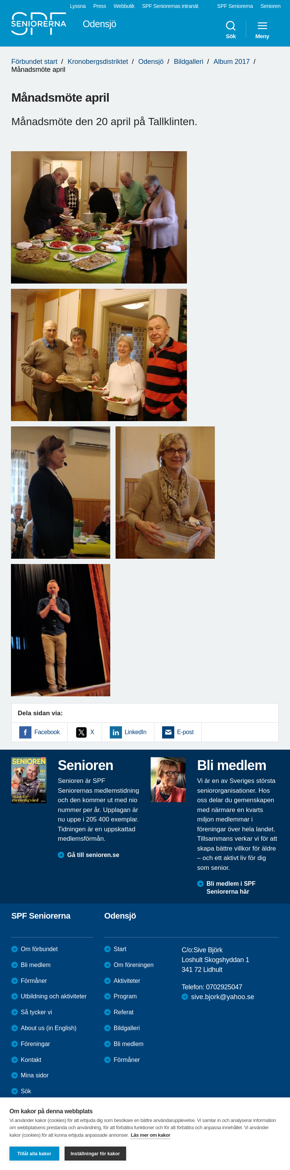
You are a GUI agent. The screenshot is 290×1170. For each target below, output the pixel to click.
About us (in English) (49, 1028)
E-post (185, 732)
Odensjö (151, 61)
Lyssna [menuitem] (78, 6)
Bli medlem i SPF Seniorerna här (231, 887)
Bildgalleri (188, 61)
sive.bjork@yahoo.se (222, 997)
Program (125, 996)
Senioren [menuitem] (271, 6)
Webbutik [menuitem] (124, 6)
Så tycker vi (36, 1012)
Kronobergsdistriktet (98, 61)
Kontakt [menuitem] (31, 1060)
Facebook (47, 732)
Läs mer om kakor (150, 1135)
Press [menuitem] (99, 6)
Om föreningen (134, 965)
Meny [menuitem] (262, 29)
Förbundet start (34, 61)
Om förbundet (39, 949)
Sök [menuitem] (230, 29)
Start (120, 949)
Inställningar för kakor (95, 1153)
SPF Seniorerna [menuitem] (235, 6)
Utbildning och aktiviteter (53, 996)
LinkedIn (135, 732)
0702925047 (224, 987)
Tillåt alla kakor (34, 1153)
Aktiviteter (127, 981)
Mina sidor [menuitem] (35, 1075)
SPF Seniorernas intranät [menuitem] (170, 6)
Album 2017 (231, 61)
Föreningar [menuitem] (35, 1044)
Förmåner (34, 981)
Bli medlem (36, 965)
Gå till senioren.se (93, 855)
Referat (123, 1012)
